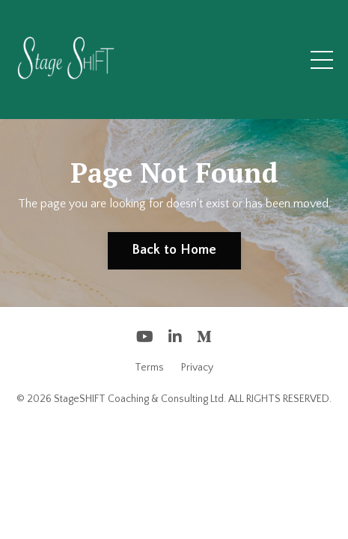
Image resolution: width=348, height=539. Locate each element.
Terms (149, 368)
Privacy (197, 368)
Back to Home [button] (174, 250)
